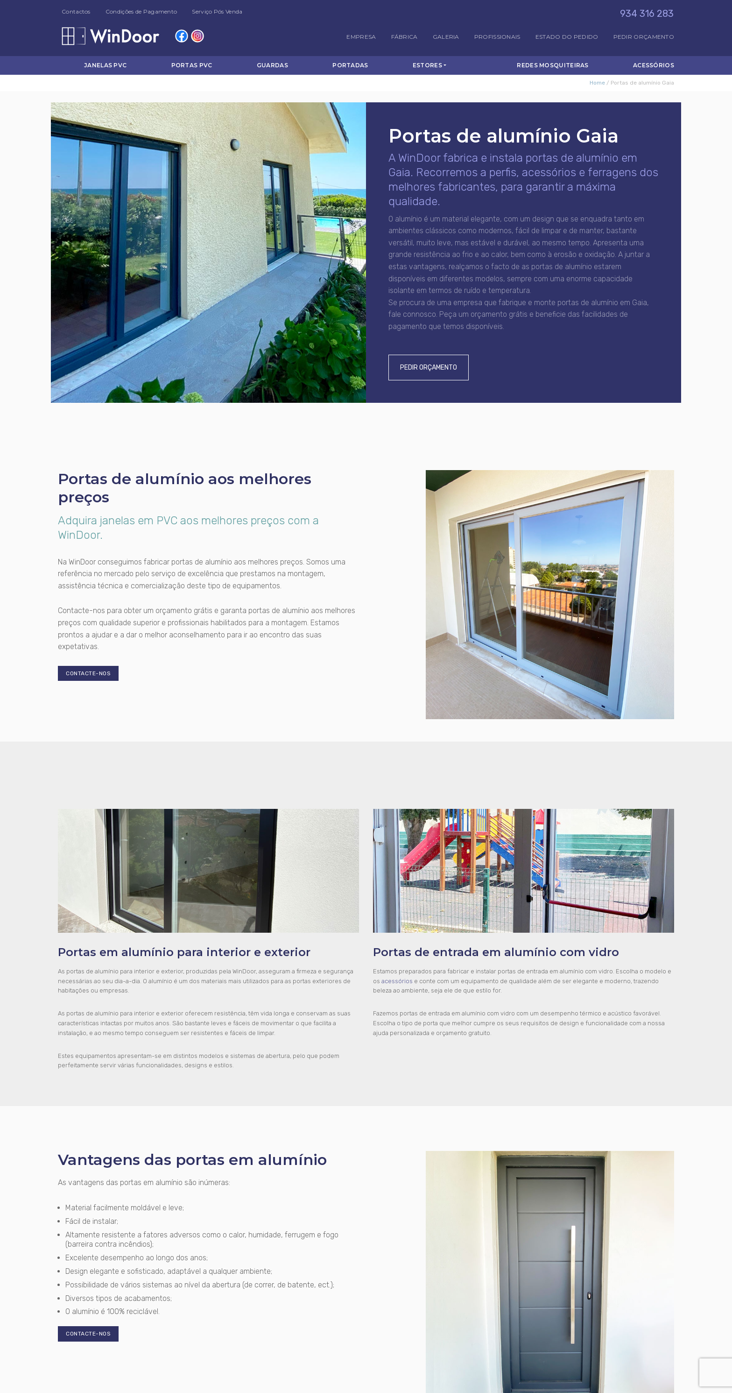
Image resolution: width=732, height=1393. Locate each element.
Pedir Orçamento (644, 37)
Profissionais (497, 37)
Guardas (272, 65)
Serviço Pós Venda (217, 11)
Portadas (350, 65)
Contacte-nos (88, 673)
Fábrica (404, 37)
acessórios (397, 981)
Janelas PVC (105, 65)
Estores (427, 65)
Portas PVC (191, 65)
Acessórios (653, 65)
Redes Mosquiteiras (552, 65)
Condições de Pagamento (141, 11)
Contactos (76, 11)
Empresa (361, 37)
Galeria (446, 37)
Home (597, 82)
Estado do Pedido (566, 37)
